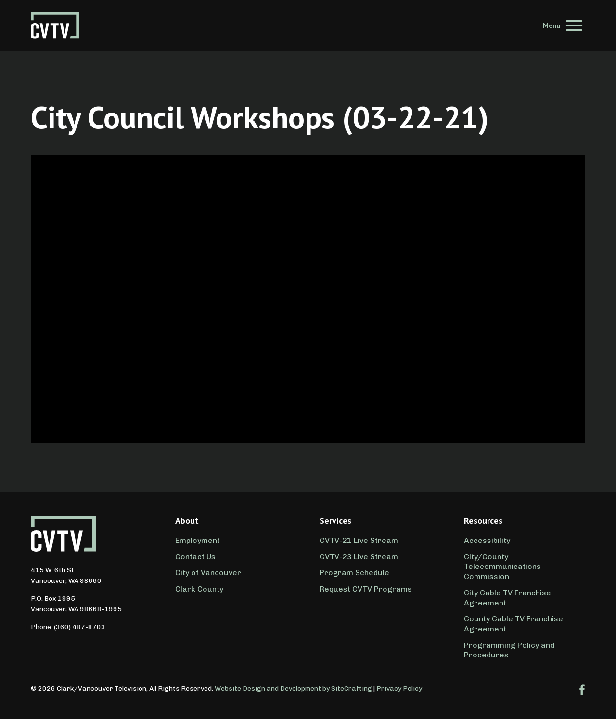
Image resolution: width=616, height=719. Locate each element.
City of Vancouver (208, 572)
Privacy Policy (399, 688)
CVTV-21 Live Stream (359, 540)
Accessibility (487, 540)
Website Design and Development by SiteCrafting (293, 688)
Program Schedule (354, 572)
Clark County (199, 588)
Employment (197, 540)
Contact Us (195, 556)
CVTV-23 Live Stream (359, 556)
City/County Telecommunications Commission (502, 566)
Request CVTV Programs (366, 588)
